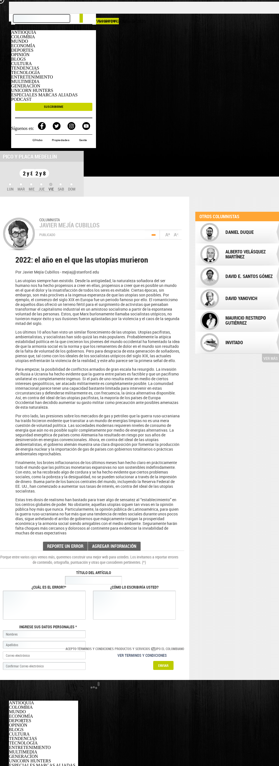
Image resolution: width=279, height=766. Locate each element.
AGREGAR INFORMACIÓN (114, 546)
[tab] (10, 187)
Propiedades (61, 140)
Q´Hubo (37, 140)
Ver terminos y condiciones (142, 655)
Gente (83, 140)
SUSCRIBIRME (53, 106)
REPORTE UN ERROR (65, 546)
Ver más (270, 358)
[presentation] (10, 187)
